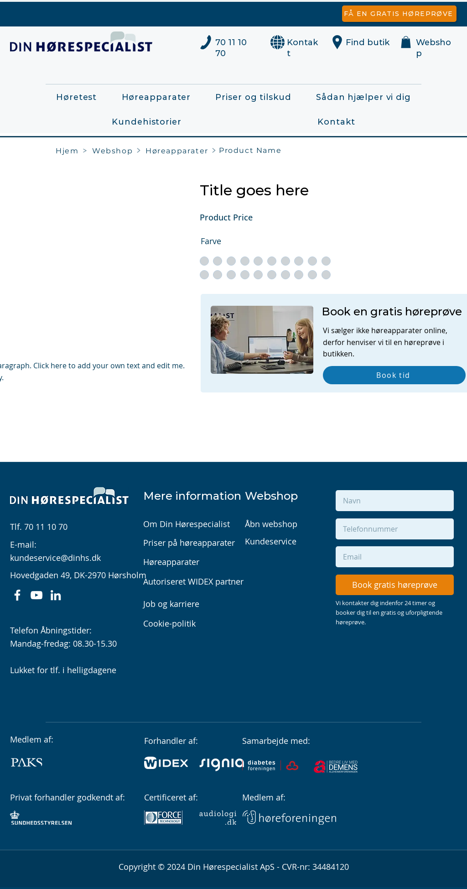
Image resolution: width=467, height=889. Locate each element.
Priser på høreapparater (189, 542)
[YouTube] (36, 595)
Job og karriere (171, 603)
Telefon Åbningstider (49, 630)
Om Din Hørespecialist (186, 523)
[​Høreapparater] (178, 150)
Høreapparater (171, 561)
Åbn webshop (271, 523)
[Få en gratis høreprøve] (399, 13)
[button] (406, 42)
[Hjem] (69, 150)
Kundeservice (270, 541)
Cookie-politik (169, 623)
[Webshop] (114, 150)
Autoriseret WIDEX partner (193, 581)
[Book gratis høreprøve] (395, 585)
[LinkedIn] (55, 595)
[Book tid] (394, 375)
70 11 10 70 (45, 526)
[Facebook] (17, 595)
